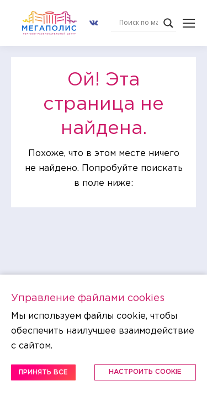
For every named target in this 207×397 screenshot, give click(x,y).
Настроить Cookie (145, 372)
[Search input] (138, 23)
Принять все (43, 372)
